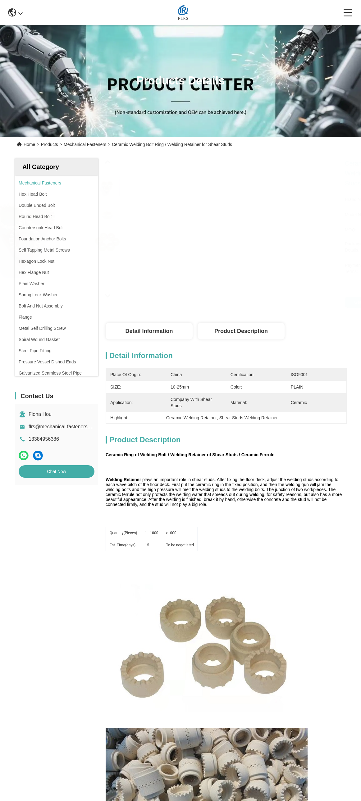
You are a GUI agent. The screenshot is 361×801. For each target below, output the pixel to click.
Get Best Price (332, 302)
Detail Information (149, 331)
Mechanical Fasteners (85, 144)
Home (29, 144)
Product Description (241, 331)
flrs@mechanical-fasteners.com (63, 426)
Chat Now (56, 471)
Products (49, 144)
